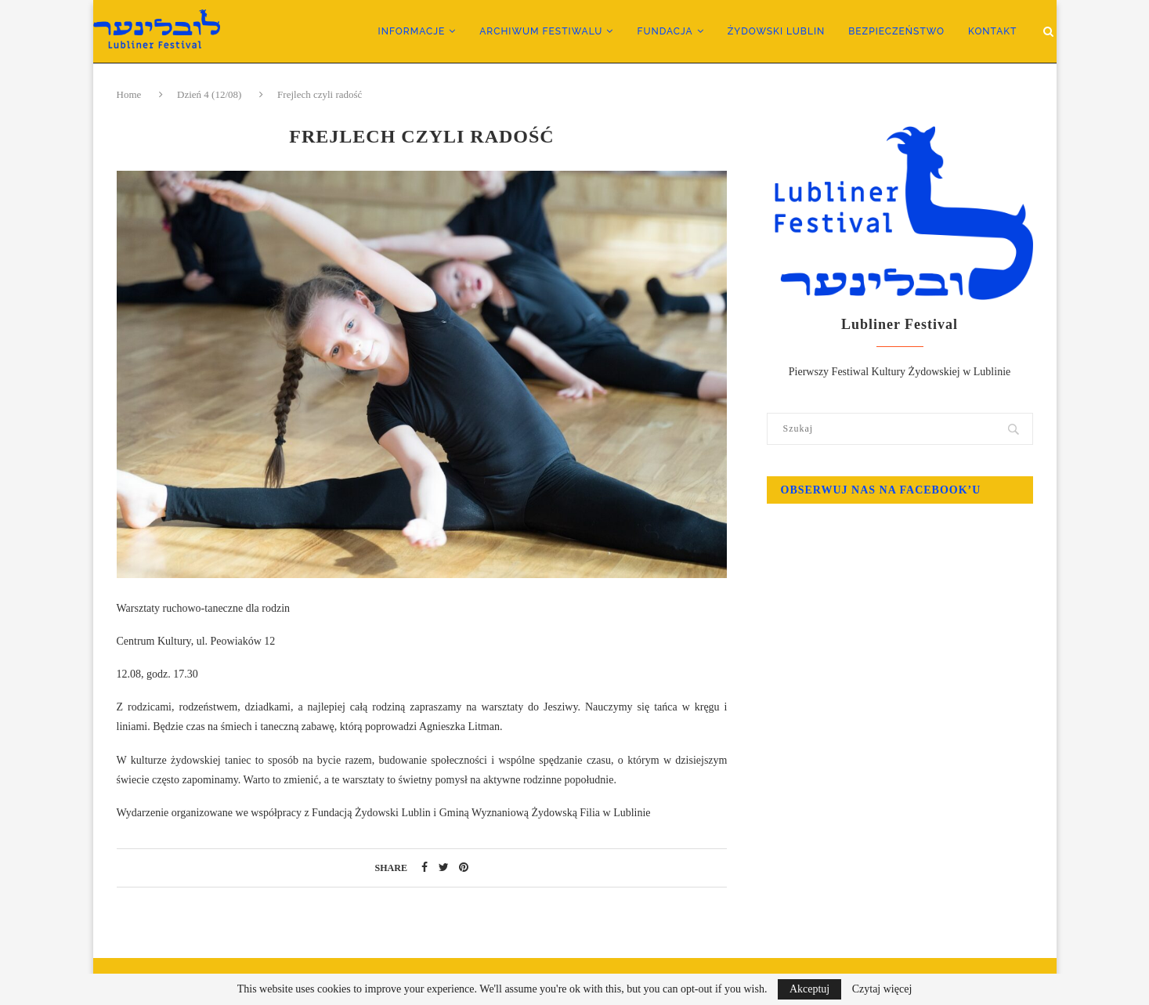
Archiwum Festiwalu (540, 31)
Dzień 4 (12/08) (209, 94)
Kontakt (992, 31)
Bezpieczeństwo (896, 31)
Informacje (412, 31)
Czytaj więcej (882, 989)
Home (130, 94)
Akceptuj (809, 989)
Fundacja (664, 31)
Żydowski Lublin (777, 31)
